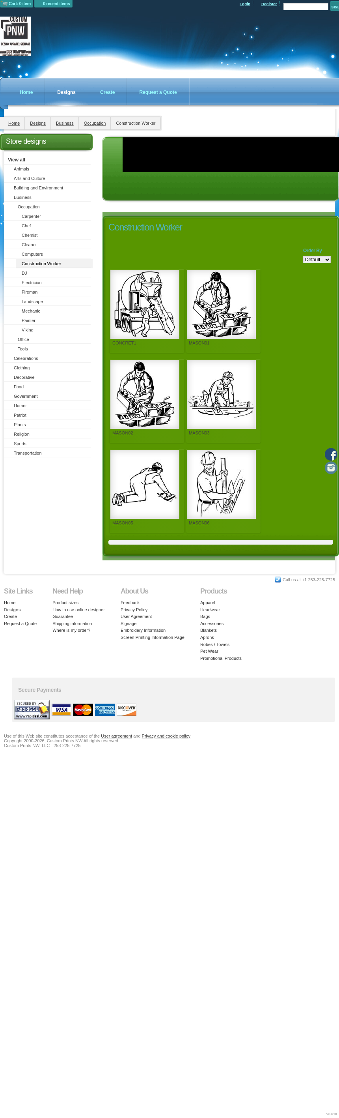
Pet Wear (209, 651)
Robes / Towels (214, 644)
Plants (20, 424)
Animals (21, 169)
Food (19, 386)
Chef (26, 225)
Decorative (24, 377)
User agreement (116, 736)
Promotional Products (221, 658)
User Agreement (136, 616)
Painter (28, 320)
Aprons (207, 637)
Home (26, 92)
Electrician (32, 282)
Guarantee (62, 616)
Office (23, 339)
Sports (20, 443)
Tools (23, 348)
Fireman (29, 292)
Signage (128, 623)
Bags (205, 616)
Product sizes (65, 602)
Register (269, 4)
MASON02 (122, 433)
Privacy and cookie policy (166, 736)
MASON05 (122, 523)
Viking (28, 330)
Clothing (22, 367)
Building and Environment (38, 187)
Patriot (20, 415)
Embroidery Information (143, 630)
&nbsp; (144, 304)
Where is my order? (71, 630)
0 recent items (56, 3)
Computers (32, 254)
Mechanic (31, 311)
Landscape (32, 301)
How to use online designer (78, 609)
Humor (20, 405)
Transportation (28, 453)
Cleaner (29, 244)
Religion (22, 434)
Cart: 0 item (20, 3)
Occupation (95, 123)
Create (107, 92)
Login (245, 4)
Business (65, 123)
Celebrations (26, 358)
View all (16, 160)
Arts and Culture (29, 178)
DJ (24, 273)
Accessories (212, 623)
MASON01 (199, 343)
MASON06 (199, 523)
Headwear (210, 609)
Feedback (130, 602)
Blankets (208, 630)
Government (26, 396)
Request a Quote (158, 92)
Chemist (29, 235)
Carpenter (31, 216)
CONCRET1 (124, 343)
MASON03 (199, 433)
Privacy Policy (134, 609)
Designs (66, 92)
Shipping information (72, 623)
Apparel (207, 602)
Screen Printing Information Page (152, 637)
